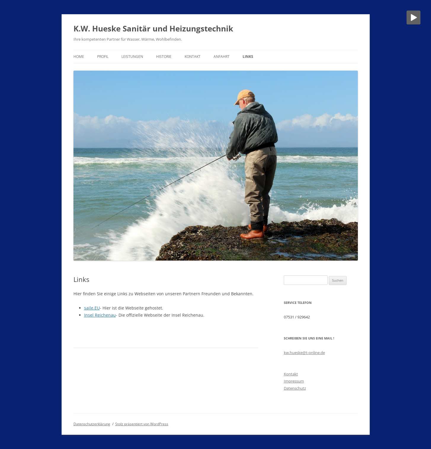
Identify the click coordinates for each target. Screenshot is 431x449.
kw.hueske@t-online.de (304, 352)
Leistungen (132, 56)
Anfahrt (222, 56)
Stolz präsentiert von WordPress (141, 423)
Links (248, 56)
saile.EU (92, 308)
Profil (102, 56)
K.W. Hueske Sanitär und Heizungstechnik (153, 28)
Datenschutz (295, 388)
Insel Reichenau (100, 315)
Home (78, 56)
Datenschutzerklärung (91, 423)
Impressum (294, 381)
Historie (164, 56)
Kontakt (193, 56)
